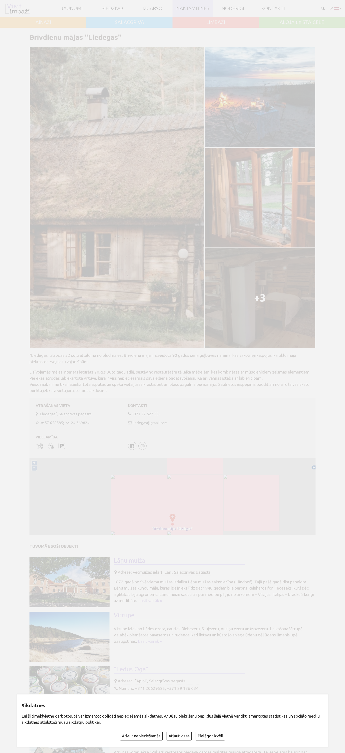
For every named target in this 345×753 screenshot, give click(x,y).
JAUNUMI (72, 8)
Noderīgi (233, 8)
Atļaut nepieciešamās (141, 735)
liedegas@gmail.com (150, 423)
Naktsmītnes (192, 8)
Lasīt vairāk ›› (150, 600)
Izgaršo (152, 8)
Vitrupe (124, 615)
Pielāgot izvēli (210, 735)
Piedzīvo (112, 8)
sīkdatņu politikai (84, 722)
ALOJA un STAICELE (302, 22)
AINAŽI (43, 22)
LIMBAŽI (215, 22)
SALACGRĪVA (129, 22)
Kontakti (273, 8)
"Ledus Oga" (131, 669)
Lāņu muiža (129, 560)
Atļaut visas (179, 735)
